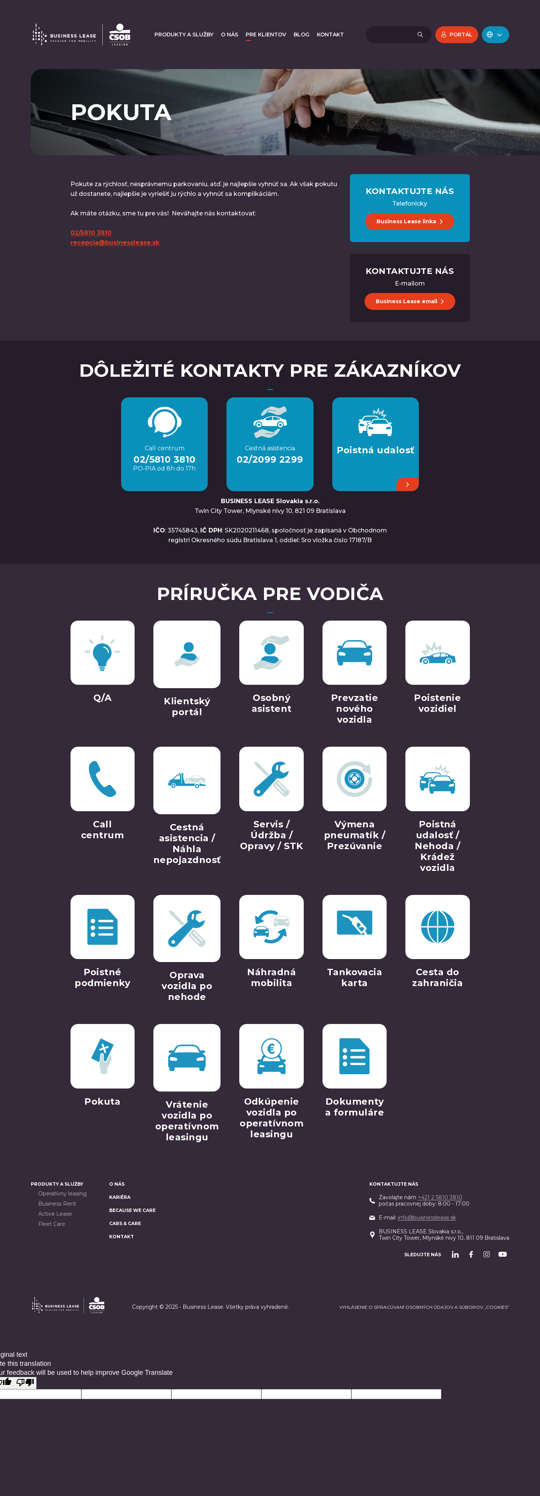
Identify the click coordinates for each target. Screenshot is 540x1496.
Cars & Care (125, 1223)
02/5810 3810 (165, 459)
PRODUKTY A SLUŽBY (57, 1184)
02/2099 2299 (270, 459)
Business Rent (57, 1204)
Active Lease (55, 1214)
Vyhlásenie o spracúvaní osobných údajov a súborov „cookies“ (424, 1307)
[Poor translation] (25, 1383)
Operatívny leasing (62, 1194)
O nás (116, 1184)
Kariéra (119, 1197)
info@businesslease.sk (427, 1217)
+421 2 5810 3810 (440, 1197)
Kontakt (121, 1236)
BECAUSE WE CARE (132, 1210)
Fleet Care (51, 1224)
